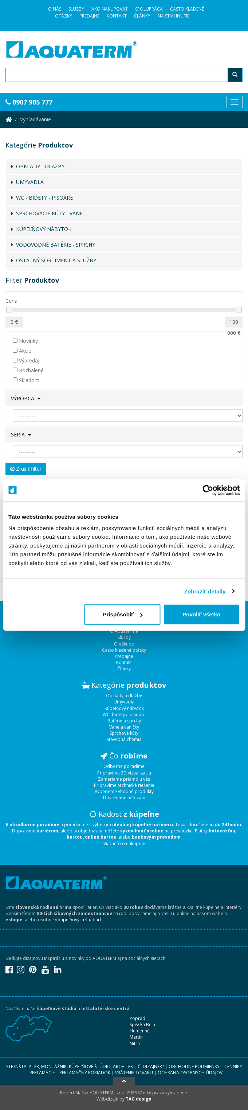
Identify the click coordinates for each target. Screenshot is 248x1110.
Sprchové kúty (124, 733)
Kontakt (117, 16)
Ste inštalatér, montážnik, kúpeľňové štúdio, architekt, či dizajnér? (85, 1066)
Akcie (22, 350)
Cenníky (233, 1066)
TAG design (138, 1099)
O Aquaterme (124, 631)
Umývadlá (124, 702)
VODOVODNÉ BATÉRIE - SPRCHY (53, 244)
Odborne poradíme (124, 766)
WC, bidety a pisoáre (124, 714)
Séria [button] (21, 434)
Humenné (140, 1031)
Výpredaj (26, 360)
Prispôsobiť (123, 614)
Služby (76, 9)
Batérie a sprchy (124, 721)
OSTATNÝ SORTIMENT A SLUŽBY (53, 260)
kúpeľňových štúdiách (80, 920)
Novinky (25, 340)
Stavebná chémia (124, 739)
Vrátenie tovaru (134, 1073)
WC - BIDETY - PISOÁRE (42, 197)
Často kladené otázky (124, 650)
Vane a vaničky (124, 727)
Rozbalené (28, 370)
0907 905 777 (28, 102)
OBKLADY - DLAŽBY (37, 166)
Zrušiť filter (26, 468)
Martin (136, 1037)
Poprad (137, 1018)
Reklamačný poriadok (84, 1073)
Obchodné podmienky (194, 1066)
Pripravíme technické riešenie (124, 785)
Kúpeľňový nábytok (124, 708)
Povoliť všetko (201, 614)
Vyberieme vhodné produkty (124, 791)
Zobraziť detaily (205, 591)
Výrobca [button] (25, 398)
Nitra (135, 1043)
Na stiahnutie (173, 16)
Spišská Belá (142, 1024)
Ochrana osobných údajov (190, 1073)
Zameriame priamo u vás (124, 779)
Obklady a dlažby (124, 696)
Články (142, 16)
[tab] (124, 398)
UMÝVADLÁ (27, 182)
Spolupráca (149, 9)
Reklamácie (42, 1073)
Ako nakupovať (109, 9)
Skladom (26, 380)
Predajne (89, 16)
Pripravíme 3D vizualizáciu (124, 773)
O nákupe (124, 644)
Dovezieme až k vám (124, 798)
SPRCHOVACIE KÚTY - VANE (47, 213)
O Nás (54, 9)
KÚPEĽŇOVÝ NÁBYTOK (41, 228)
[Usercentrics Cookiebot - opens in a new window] (208, 490)
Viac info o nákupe (124, 843)
